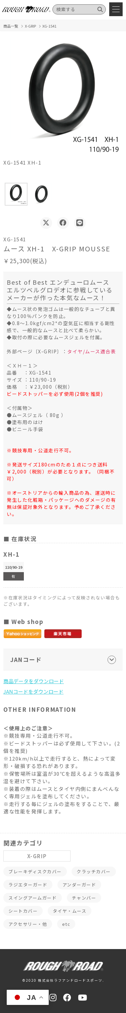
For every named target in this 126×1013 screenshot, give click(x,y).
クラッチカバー (94, 871)
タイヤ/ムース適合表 (91, 351)
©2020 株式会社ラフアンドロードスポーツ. (63, 980)
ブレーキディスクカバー (35, 871)
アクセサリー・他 (27, 924)
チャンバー (84, 898)
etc (66, 924)
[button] (16, 194)
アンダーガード (79, 884)
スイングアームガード (32, 898)
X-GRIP (37, 856)
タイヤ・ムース (70, 911)
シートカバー (23, 911)
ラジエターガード (27, 884)
